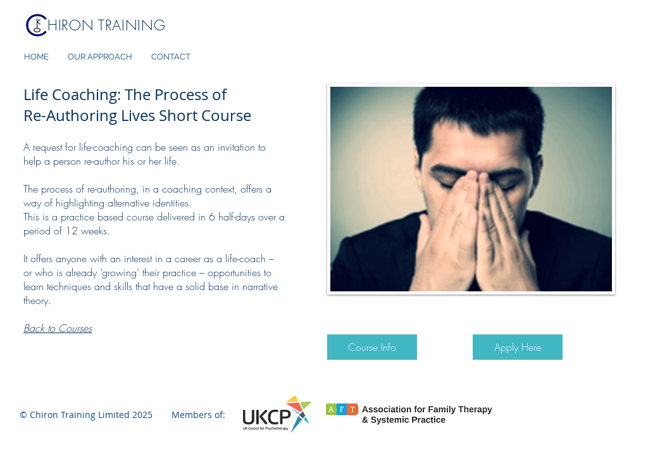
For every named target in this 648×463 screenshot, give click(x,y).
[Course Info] (372, 347)
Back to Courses (57, 328)
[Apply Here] (518, 347)
